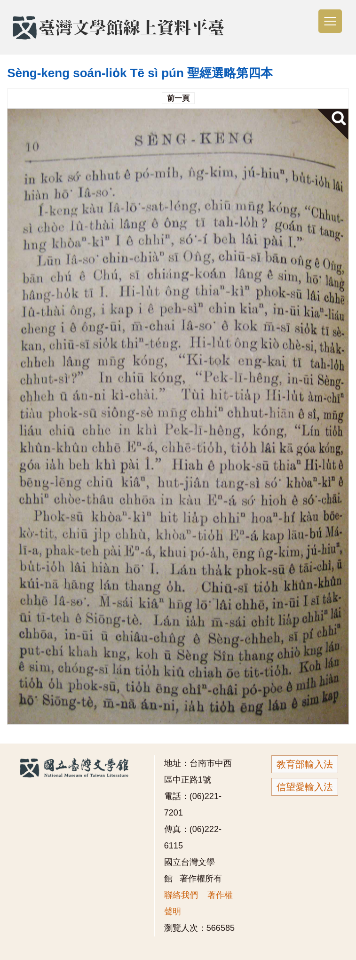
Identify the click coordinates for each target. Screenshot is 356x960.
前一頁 (178, 98)
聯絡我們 (181, 895)
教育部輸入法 (305, 764)
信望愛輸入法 (305, 787)
